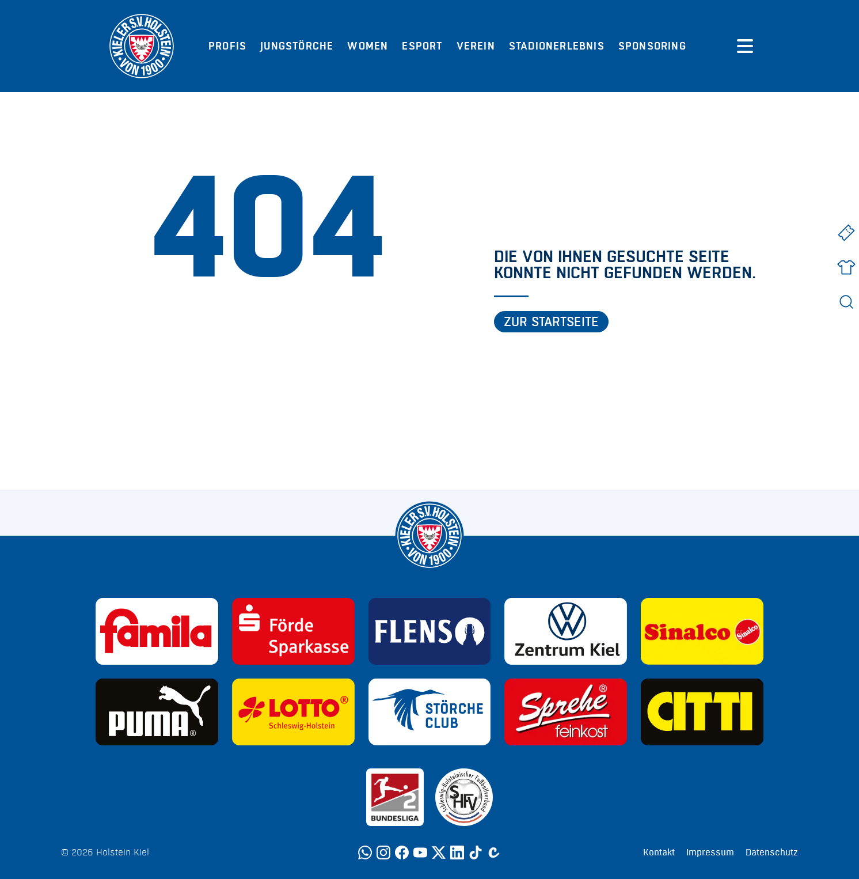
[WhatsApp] (365, 852)
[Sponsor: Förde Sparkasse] (293, 631)
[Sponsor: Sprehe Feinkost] (565, 712)
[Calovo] (494, 852)
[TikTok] (475, 852)
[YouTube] (420, 852)
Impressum (710, 852)
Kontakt (659, 852)
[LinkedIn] (457, 852)
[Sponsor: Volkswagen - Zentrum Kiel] (565, 631)
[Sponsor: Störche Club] (429, 712)
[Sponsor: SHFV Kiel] (464, 797)
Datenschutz (772, 852)
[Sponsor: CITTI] (702, 712)
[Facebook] (402, 852)
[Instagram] (383, 852)
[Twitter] (439, 852)
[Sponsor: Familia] (157, 631)
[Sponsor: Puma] (157, 712)
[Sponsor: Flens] (429, 631)
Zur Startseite (551, 322)
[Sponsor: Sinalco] (702, 631)
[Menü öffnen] (745, 46)
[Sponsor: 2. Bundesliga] (395, 797)
